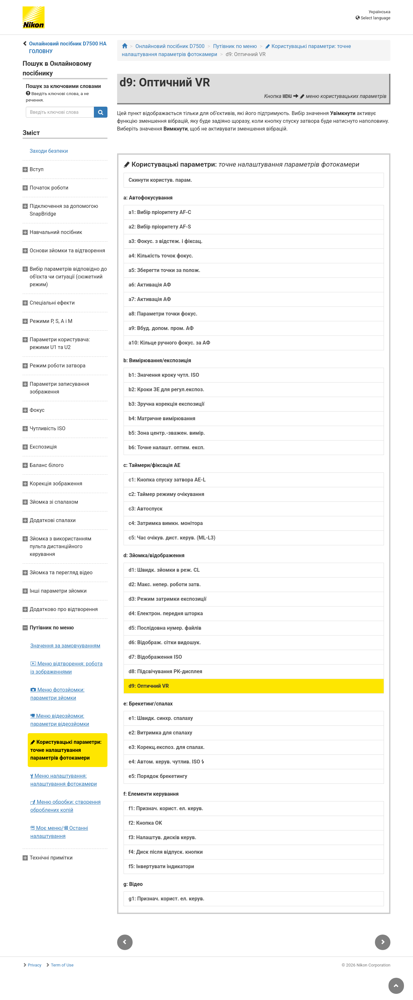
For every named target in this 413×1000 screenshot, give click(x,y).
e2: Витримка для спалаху (160, 733)
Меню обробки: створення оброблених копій (65, 806)
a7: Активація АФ (150, 299)
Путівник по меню (235, 46)
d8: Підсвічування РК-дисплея (166, 671)
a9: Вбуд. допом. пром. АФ (161, 328)
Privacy (34, 965)
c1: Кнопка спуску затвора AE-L (167, 480)
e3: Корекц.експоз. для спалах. (167, 747)
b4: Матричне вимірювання (162, 418)
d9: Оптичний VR (149, 686)
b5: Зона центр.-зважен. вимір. (167, 433)
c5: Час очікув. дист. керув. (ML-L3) (172, 538)
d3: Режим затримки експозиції (167, 599)
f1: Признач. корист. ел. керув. (166, 808)
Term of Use (62, 965)
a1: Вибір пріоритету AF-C (160, 212)
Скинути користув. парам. (160, 180)
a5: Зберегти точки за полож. (164, 270)
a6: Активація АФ (150, 285)
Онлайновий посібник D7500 (170, 46)
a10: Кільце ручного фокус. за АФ (169, 343)
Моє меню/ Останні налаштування (59, 832)
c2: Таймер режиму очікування (167, 494)
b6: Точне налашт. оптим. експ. (167, 447)
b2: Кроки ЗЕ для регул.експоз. (167, 389)
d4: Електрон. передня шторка (166, 613)
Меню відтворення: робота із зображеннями (66, 668)
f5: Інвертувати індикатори (161, 866)
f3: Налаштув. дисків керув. (162, 837)
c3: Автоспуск (146, 509)
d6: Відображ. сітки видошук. (165, 642)
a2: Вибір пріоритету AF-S (160, 227)
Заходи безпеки (49, 151)
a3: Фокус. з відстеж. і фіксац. (166, 241)
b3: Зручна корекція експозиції (167, 404)
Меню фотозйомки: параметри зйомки (57, 694)
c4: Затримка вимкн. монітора (166, 523)
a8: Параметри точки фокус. (163, 314)
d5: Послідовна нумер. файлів (165, 628)
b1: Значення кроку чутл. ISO (164, 375)
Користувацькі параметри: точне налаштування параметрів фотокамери (66, 750)
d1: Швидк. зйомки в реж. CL (164, 570)
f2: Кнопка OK (145, 823)
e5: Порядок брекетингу (158, 776)
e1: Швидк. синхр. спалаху (161, 718)
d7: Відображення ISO (155, 657)
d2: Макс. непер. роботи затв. (165, 584)
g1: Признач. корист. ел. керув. (167, 899)
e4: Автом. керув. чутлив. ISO (167, 762)
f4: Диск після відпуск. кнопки (166, 852)
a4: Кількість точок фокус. (161, 256)
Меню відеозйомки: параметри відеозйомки (59, 720)
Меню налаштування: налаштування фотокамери (63, 780)
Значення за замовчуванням (65, 646)
